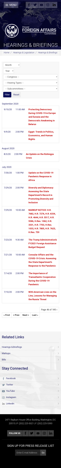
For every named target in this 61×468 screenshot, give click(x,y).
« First (7, 315)
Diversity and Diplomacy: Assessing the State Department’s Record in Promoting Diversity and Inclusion (41, 195)
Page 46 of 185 (49, 309)
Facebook (29, 5)
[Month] (11, 65)
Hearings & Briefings (30, 45)
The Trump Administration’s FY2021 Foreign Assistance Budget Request (42, 243)
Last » (35, 315)
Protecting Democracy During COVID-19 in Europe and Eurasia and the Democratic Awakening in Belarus (42, 117)
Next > (25, 315)
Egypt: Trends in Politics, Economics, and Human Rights (41, 135)
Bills (4, 359)
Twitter (35, 5)
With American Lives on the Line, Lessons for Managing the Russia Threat (42, 296)
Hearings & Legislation (23, 52)
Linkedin (54, 5)
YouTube (41, 5)
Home (6, 52)
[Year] (8, 71)
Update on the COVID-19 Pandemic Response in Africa (40, 176)
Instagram (48, 5)
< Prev (16, 315)
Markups (6, 353)
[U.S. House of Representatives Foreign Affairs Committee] (30, 30)
